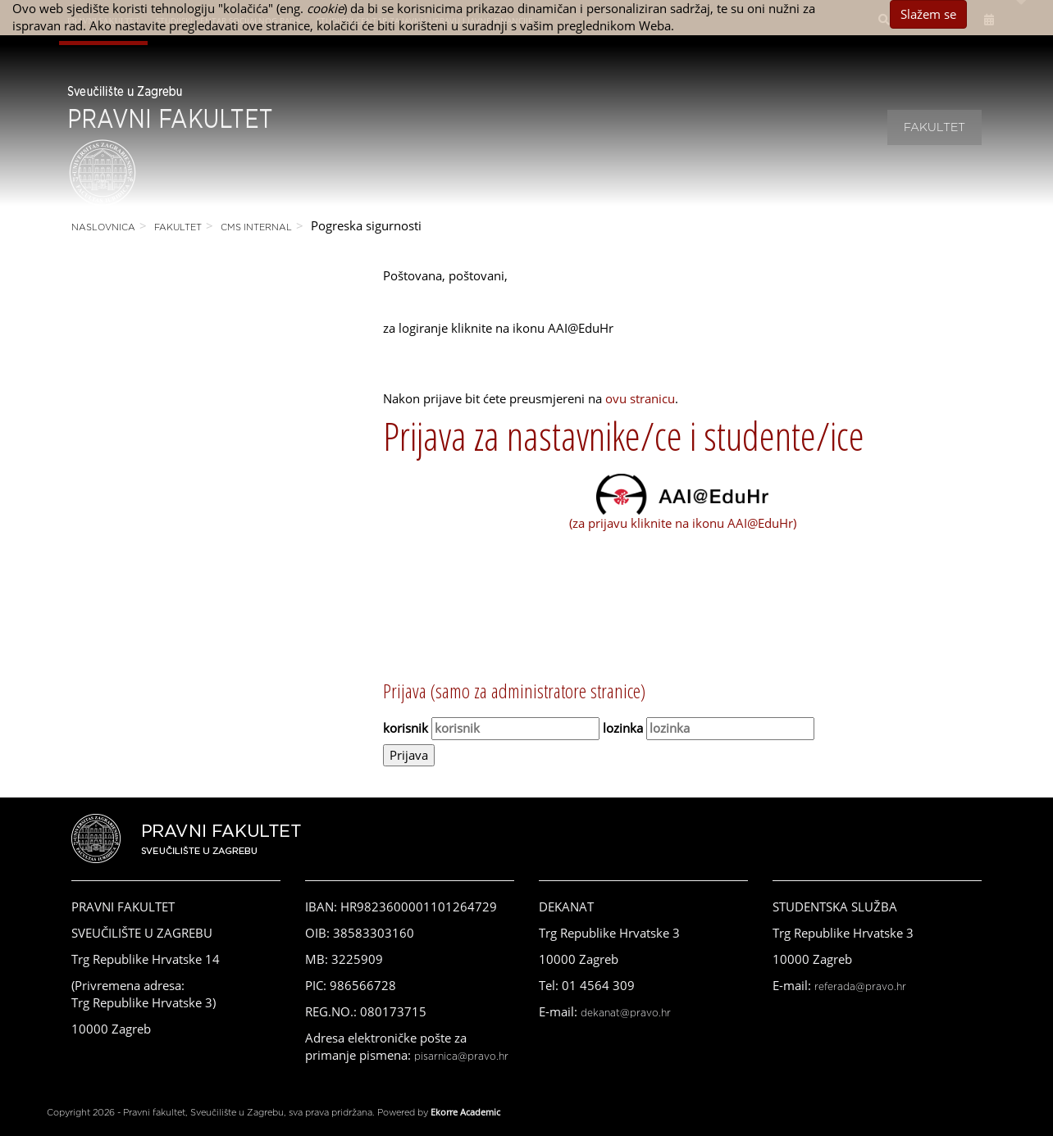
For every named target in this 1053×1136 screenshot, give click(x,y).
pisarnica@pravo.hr (461, 1056)
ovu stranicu (640, 398)
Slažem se (928, 14)
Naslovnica (103, 227)
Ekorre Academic (465, 1112)
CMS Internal (256, 227)
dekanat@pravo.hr (626, 1013)
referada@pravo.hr (860, 987)
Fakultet (934, 128)
